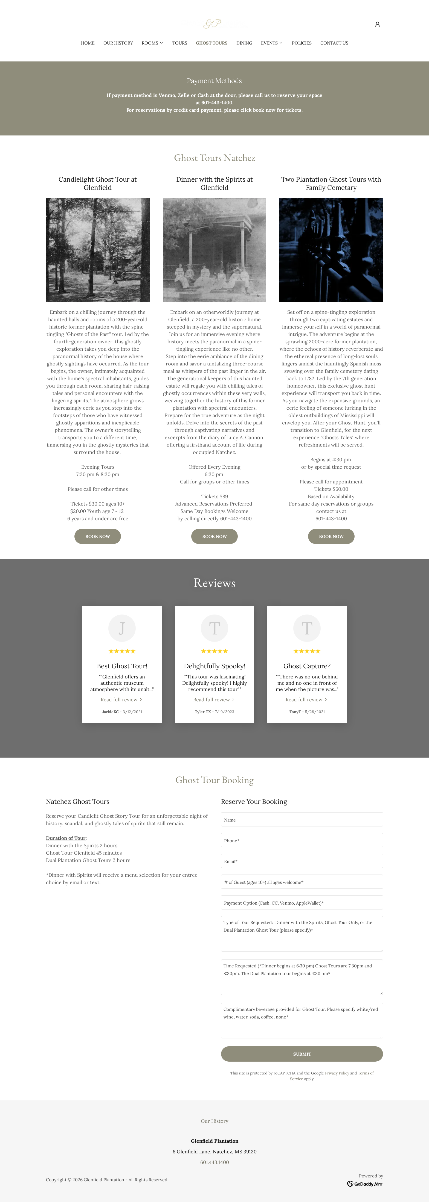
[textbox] (302, 819)
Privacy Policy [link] (337, 1073)
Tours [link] (179, 43)
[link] (214, 23)
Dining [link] (244, 43)
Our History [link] (118, 43)
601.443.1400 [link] (214, 1162)
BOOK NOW (97, 536)
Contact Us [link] (334, 43)
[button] (377, 24)
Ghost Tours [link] (212, 43)
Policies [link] (302, 43)
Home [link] (88, 43)
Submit (302, 1054)
